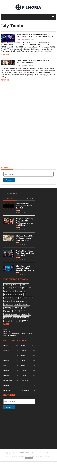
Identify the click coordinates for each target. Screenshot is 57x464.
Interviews (6, 375)
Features (6, 350)
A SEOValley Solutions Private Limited (35, 453)
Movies (5, 345)
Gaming (18, 210)
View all (28, 198)
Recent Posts (10, 199)
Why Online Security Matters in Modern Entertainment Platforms (25, 268)
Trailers (23, 350)
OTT (22, 385)
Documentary (25, 390)
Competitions (7, 380)
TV (4, 355)
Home (7, 193)
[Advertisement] (20, 121)
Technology (24, 380)
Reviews (6, 360)
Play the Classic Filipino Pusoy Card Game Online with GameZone (25, 253)
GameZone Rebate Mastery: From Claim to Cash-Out (24, 206)
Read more (5, 54)
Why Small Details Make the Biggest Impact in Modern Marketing (24, 238)
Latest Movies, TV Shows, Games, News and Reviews (27, 456)
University (6, 390)
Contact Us (6, 331)
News (18, 39)
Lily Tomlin (13, 25)
